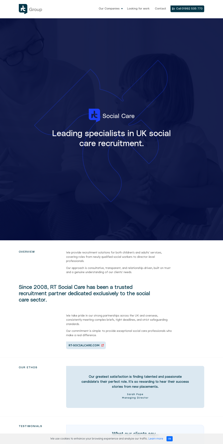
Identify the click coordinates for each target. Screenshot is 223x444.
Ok (169, 438)
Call (178, 8)
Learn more (155, 438)
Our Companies (109, 8)
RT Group (35, 9)
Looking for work (138, 8)
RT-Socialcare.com (84, 345)
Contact (160, 8)
